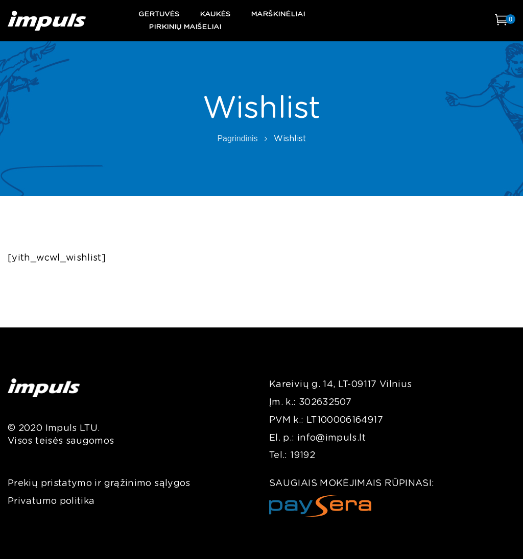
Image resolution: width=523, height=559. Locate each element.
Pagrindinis (237, 138)
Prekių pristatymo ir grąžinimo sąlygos (99, 483)
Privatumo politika (51, 501)
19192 (302, 455)
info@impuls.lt (331, 438)
